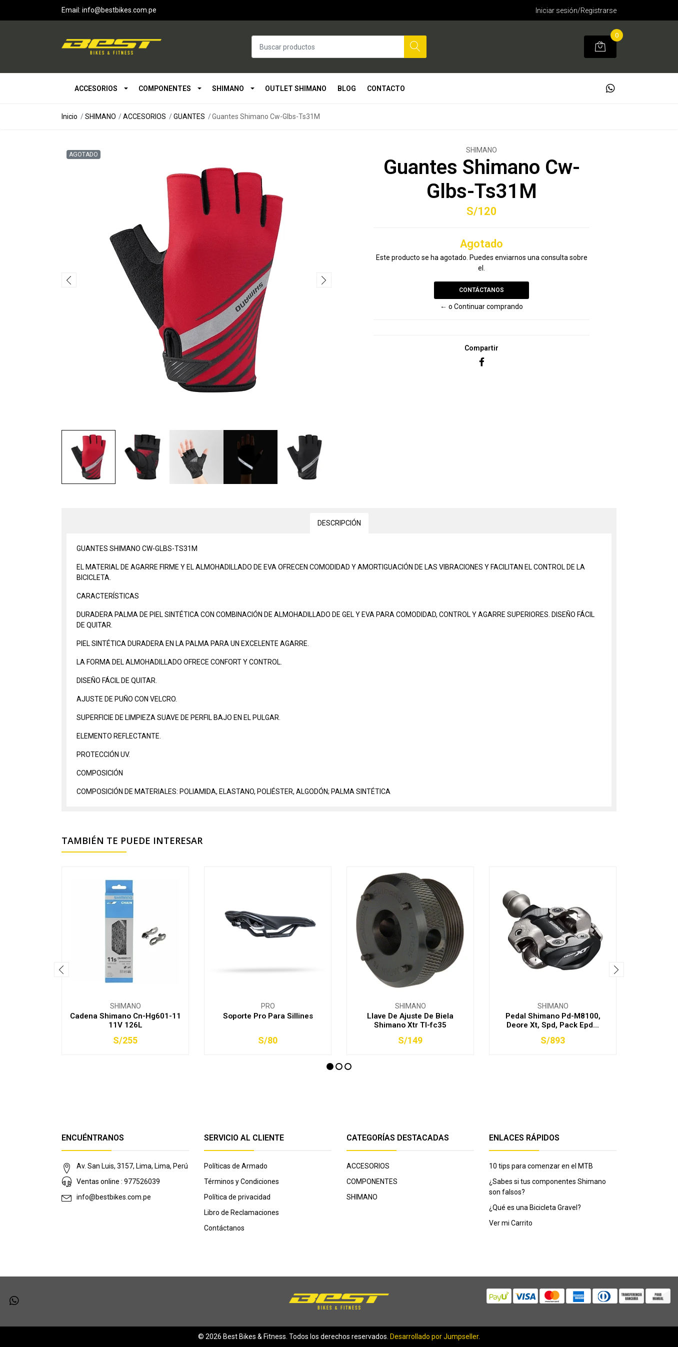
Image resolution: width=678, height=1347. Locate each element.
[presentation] (69, 280)
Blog (347, 88)
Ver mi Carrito (510, 1223)
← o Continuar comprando (481, 306)
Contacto (386, 88)
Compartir (481, 348)
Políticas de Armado (236, 1166)
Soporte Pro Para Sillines (268, 1016)
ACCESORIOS (96, 88)
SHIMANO (228, 88)
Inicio (70, 116)
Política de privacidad (237, 1197)
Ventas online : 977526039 (118, 1182)
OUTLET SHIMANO (295, 88)
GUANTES (189, 116)
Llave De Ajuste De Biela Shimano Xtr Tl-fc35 (410, 1021)
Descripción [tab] (339, 523)
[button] (330, 1066)
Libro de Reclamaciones (241, 1212)
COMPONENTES (164, 88)
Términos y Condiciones (241, 1182)
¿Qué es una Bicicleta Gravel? (535, 1208)
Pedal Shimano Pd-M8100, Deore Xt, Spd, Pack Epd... (553, 1021)
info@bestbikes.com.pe (113, 1197)
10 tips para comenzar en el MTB (541, 1166)
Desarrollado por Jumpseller (434, 1336)
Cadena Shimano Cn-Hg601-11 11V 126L (125, 1021)
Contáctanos (481, 290)
